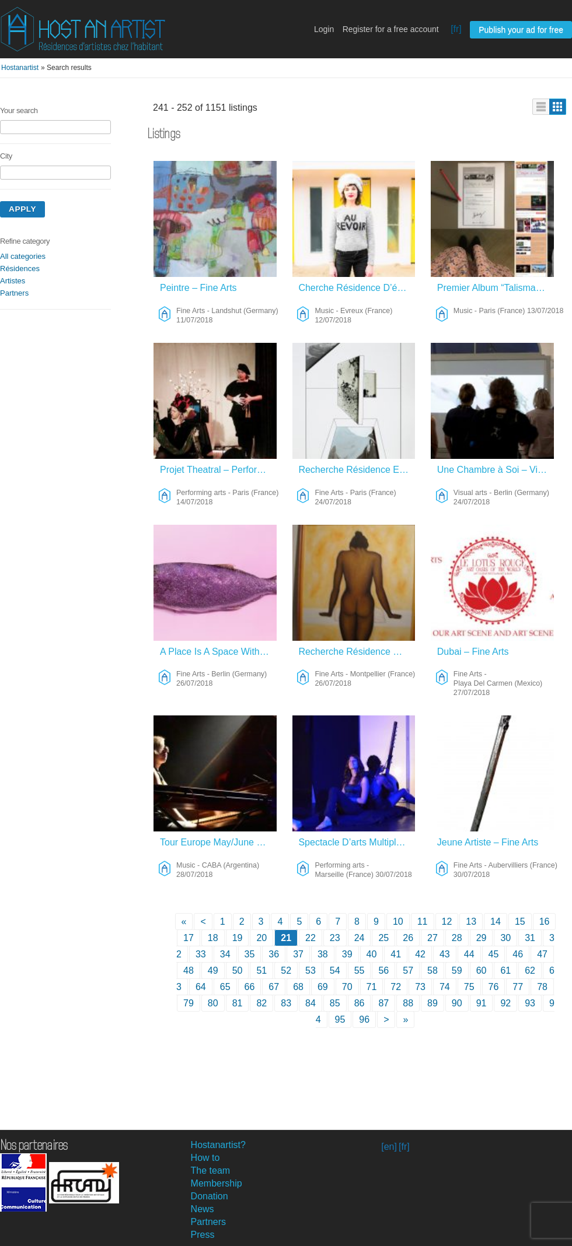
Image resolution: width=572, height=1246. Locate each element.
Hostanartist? (218, 1145)
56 (383, 970)
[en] (389, 1147)
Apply (22, 209)
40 (372, 954)
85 (335, 1003)
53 (310, 970)
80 (213, 1003)
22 (310, 938)
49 (213, 970)
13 (471, 921)
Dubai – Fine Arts (473, 652)
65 (225, 987)
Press (203, 1235)
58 (432, 970)
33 (201, 954)
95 (340, 1019)
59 (457, 970)
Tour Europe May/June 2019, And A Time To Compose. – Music (218, 842)
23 (335, 938)
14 (495, 921)
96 (364, 1019)
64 (201, 987)
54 (335, 970)
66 (250, 987)
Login (324, 29)
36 (273, 954)
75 (469, 987)
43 (445, 954)
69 (323, 987)
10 (398, 921)
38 (323, 954)
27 (432, 938)
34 (225, 954)
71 (372, 987)
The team (211, 1170)
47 (542, 954)
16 (544, 921)
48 (188, 970)
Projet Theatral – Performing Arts (218, 470)
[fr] (456, 29)
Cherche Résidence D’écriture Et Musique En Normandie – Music (357, 288)
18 (213, 938)
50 (237, 970)
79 (188, 1003)
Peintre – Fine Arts (198, 288)
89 (432, 1003)
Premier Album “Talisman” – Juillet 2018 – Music (495, 288)
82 (261, 1003)
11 (422, 921)
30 (505, 938)
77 (517, 987)
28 (457, 938)
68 (298, 987)
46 (517, 954)
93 (530, 1003)
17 (188, 938)
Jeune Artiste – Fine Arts (487, 842)
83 (286, 1003)
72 (395, 987)
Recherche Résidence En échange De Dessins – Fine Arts (357, 470)
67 (273, 987)
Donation (209, 1196)
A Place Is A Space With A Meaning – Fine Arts (218, 652)
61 (505, 970)
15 (520, 921)
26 (408, 938)
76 (494, 987)
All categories (23, 256)
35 (250, 954)
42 (420, 954)
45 (494, 954)
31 (530, 938)
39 (347, 954)
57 (408, 970)
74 (445, 987)
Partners (14, 293)
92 (505, 1003)
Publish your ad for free (521, 29)
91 (481, 1003)
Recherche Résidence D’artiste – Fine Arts (357, 652)
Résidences (20, 268)
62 (530, 970)
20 (261, 938)
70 (347, 987)
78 (542, 987)
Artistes (12, 280)
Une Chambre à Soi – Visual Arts (495, 470)
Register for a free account (391, 29)
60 (481, 970)
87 (383, 1003)
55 (359, 970)
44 (469, 954)
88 (408, 1003)
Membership (216, 1183)
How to (205, 1158)
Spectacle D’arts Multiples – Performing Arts (357, 842)
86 (359, 1003)
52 (286, 970)
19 (237, 938)
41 (395, 954)
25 (383, 938)
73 (420, 987)
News (202, 1209)
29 (481, 938)
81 (237, 1003)
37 (298, 954)
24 (359, 938)
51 (261, 970)
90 (457, 1003)
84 (310, 1003)
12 (447, 921)
